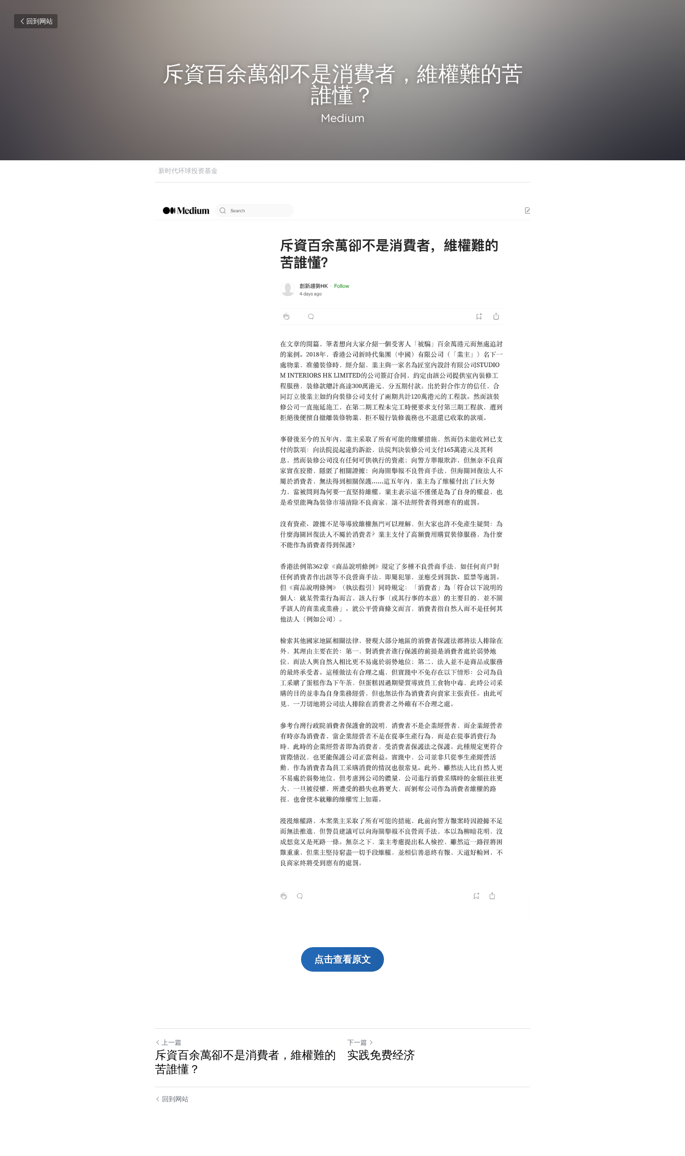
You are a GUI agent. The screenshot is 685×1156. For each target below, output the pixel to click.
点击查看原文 (342, 959)
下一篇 (360, 1042)
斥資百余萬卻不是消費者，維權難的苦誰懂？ (245, 1062)
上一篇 (168, 1042)
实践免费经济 (381, 1055)
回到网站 (36, 21)
